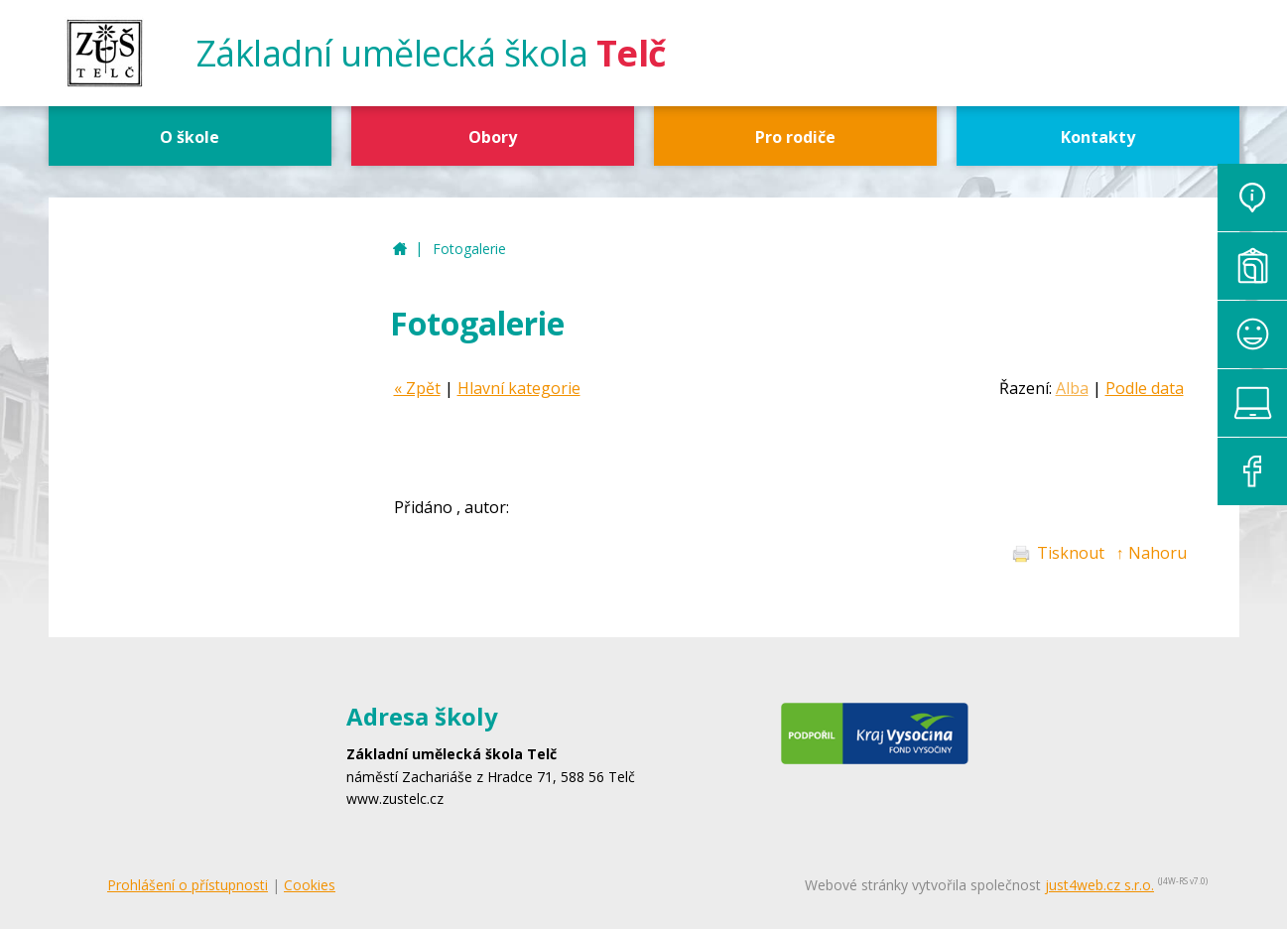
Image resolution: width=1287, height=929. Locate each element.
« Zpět (417, 388)
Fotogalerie (469, 248)
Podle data (1144, 388)
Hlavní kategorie (518, 388)
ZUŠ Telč (400, 249)
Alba (1072, 388)
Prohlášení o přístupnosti (187, 884)
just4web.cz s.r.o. (1099, 884)
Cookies (309, 884)
